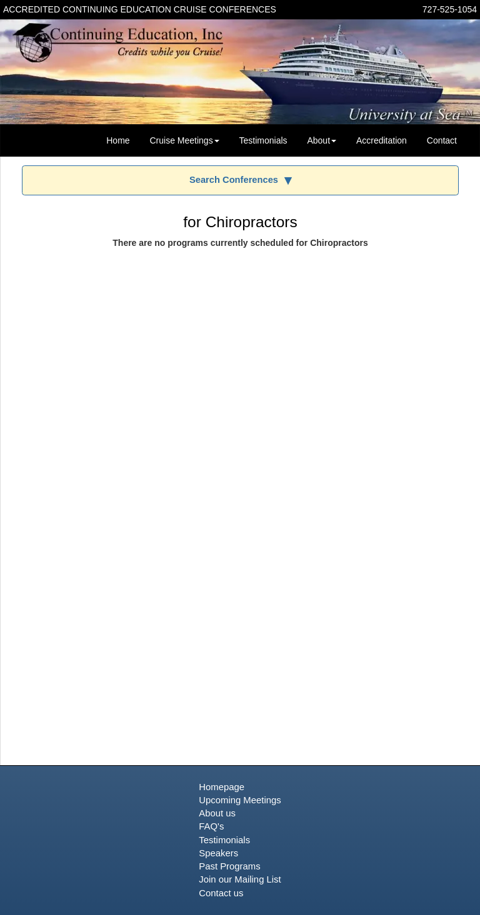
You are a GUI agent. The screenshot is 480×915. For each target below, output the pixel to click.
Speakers (218, 853)
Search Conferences (233, 180)
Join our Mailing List (240, 879)
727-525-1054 (449, 9)
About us (217, 813)
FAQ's (211, 826)
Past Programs (229, 866)
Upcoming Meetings (240, 800)
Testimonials (263, 140)
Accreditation (381, 140)
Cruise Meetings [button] (184, 140)
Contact (442, 140)
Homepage (221, 787)
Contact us (221, 893)
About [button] (321, 140)
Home (117, 140)
